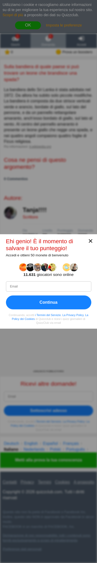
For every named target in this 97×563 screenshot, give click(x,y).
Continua (48, 302)
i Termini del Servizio (48, 314)
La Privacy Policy (73, 314)
